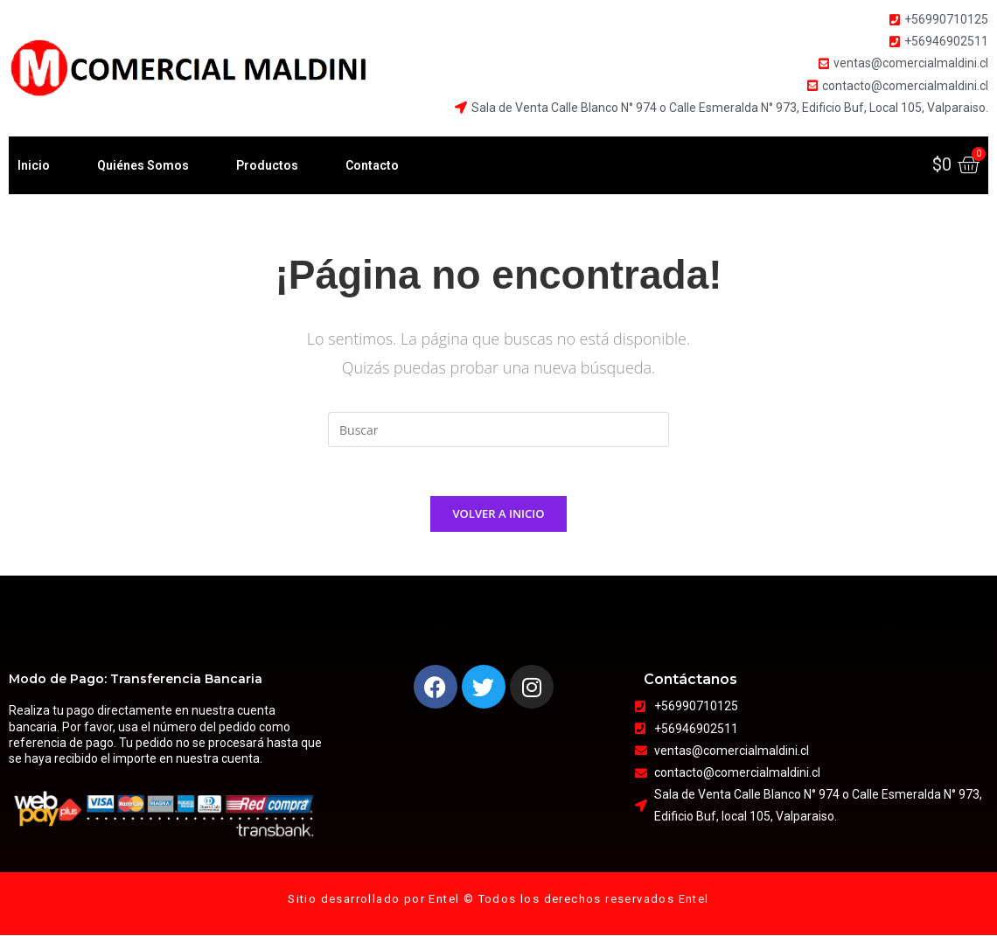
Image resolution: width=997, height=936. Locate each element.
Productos (267, 165)
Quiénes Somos (143, 165)
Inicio (33, 165)
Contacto (372, 165)
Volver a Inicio (499, 517)
